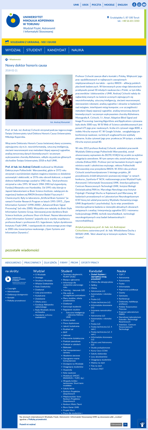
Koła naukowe (69, 373)
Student (34, 50)
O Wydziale (40, 275)
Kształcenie (40, 296)
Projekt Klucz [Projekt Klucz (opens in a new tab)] (69, 410)
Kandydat (56, 50)
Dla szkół (50, 262)
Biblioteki (67, 348)
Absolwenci (13, 262)
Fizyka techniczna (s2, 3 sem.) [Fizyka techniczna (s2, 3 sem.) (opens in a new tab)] (101, 333)
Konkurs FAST (97, 369)
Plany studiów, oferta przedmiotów (72, 299)
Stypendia (67, 370)
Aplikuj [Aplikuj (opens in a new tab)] (94, 285)
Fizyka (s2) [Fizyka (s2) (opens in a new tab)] (95, 324)
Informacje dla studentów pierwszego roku (73, 285)
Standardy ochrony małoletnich (43, 316)
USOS (85, 5)
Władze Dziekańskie (44, 284)
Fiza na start (96, 366)
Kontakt (10, 298)
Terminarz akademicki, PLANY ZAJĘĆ (73, 276)
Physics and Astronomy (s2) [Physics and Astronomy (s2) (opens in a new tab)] (101, 343)
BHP (65, 332)
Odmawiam (116, 425)
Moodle (109, 5)
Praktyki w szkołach (72, 344)
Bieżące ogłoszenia (71, 280)
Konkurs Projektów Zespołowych (71, 393)
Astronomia (124, 278)
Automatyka (124, 281)
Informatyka (124, 287)
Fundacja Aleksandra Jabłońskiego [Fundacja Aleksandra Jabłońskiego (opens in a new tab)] (44, 306)
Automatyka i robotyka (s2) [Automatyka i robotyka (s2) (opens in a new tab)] (101, 320)
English (122, 5)
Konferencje (124, 299)
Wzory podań (69, 320)
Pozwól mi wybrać (28, 425)
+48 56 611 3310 (130, 21)
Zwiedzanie (40, 299)
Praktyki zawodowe (71, 341)
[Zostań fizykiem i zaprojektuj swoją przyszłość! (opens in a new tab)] (102, 276)
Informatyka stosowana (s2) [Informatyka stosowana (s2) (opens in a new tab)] (101, 338)
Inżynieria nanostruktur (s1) (101, 312)
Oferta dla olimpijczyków (102, 282)
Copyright (11, 289)
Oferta (94, 288)
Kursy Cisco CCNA (99, 351)
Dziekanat (39, 290)
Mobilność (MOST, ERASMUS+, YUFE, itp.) (73, 377)
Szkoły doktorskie (99, 354)
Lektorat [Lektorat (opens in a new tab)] (66, 335)
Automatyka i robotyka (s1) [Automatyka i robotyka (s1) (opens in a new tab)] (101, 295)
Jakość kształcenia (71, 326)
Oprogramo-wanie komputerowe (71, 360)
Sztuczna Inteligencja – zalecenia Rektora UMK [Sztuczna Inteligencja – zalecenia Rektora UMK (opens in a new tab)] (75, 315)
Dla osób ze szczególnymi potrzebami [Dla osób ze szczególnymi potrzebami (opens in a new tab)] (74, 294)
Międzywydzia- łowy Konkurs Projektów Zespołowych (72, 399)
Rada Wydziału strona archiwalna (45, 311)
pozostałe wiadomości (22, 250)
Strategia (39, 278)
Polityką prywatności (37, 419)
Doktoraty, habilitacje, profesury (128, 303)
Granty (122, 293)
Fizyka (121, 284)
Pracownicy (32, 262)
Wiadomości (15, 60)
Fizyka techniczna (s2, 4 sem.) (101, 328)
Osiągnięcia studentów (73, 367)
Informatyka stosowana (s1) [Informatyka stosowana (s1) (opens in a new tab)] (101, 306)
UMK (76, 5)
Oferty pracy (90, 262)
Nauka (78, 50)
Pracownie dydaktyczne (73, 338)
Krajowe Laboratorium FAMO (129, 313)
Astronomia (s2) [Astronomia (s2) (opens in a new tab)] (98, 316)
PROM (74, 262)
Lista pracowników (43, 293)
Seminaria (123, 296)
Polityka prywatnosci (16, 301)
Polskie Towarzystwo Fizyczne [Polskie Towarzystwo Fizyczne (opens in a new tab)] (128, 308)
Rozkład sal (68, 329)
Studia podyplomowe (100, 348)
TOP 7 (122, 275)
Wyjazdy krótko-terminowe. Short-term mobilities (73, 383)
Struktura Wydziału (44, 281)
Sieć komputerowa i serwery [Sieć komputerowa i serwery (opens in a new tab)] (72, 351)
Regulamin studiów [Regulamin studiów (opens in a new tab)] (71, 310)
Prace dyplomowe (71, 323)
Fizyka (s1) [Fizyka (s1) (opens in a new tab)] (95, 299)
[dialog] (74, 421)
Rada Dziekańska (42, 287)
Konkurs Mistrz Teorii (72, 404)
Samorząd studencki (72, 307)
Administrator (13, 292)
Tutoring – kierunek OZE (74, 290)
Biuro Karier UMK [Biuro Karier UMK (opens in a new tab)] (71, 407)
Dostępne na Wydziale (73, 364)
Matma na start (98, 363)
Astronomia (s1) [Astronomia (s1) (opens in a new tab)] (98, 291)
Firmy (64, 262)
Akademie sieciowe (71, 356)
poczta (96, 5)
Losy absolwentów (99, 357)
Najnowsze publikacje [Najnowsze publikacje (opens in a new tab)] (128, 290)
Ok (125, 425)
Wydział (13, 50)
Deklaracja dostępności (17, 295)
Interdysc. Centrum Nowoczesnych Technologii (127, 327)
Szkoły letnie (68, 389)
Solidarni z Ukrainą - (33, 42)
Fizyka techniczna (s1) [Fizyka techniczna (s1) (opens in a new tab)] (100, 302)
